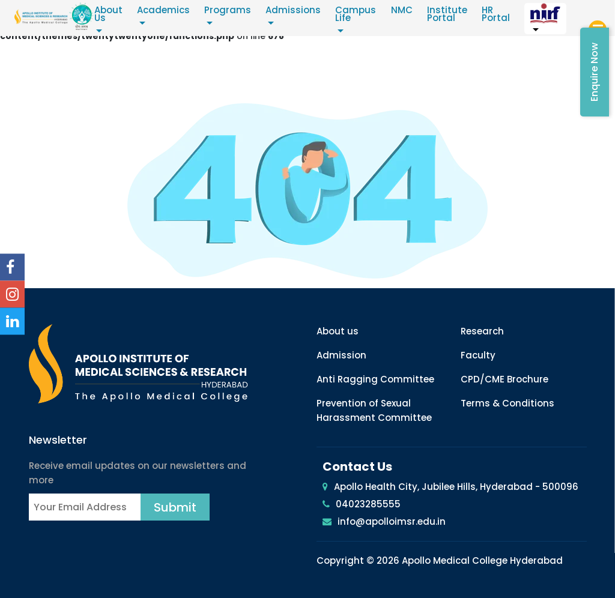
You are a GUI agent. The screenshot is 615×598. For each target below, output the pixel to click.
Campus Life (359, 14)
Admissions (296, 10)
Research (482, 331)
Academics (167, 10)
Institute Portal (450, 14)
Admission (341, 355)
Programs (231, 10)
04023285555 (368, 504)
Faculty (478, 355)
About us (338, 331)
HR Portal (499, 14)
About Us (112, 14)
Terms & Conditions (507, 403)
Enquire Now (594, 72)
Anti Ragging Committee (375, 379)
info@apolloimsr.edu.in (392, 521)
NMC (405, 10)
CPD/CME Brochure (504, 379)
